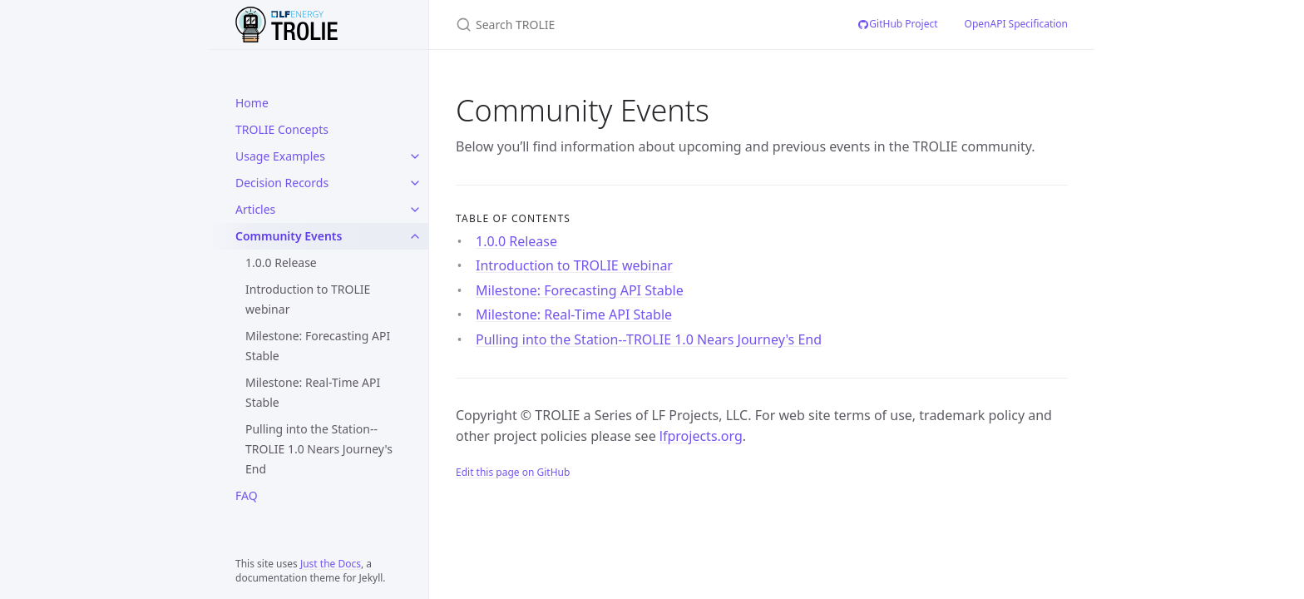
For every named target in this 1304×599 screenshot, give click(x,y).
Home (252, 103)
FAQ (246, 495)
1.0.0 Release (281, 262)
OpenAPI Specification (1016, 24)
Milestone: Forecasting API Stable (317, 346)
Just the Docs (330, 564)
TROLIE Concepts (281, 129)
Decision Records (281, 183)
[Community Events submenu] (415, 236)
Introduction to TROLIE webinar (307, 299)
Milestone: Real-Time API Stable (312, 392)
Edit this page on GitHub (513, 472)
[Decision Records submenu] (415, 183)
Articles (255, 209)
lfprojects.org (701, 436)
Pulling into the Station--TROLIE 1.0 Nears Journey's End (319, 449)
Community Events (288, 236)
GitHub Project (897, 24)
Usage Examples (280, 156)
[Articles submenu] (415, 209)
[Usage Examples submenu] (415, 156)
